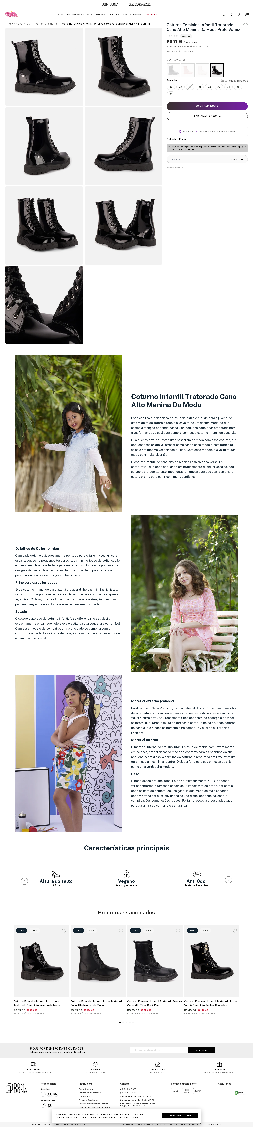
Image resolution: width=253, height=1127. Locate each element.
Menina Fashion (35, 24)
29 (180, 86)
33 (218, 86)
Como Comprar (86, 1089)
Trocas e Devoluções (89, 1100)
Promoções (150, 15)
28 (171, 86)
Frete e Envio (85, 1096)
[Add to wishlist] (245, 25)
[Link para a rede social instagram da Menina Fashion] (49, 1105)
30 (190, 86)
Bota (89, 15)
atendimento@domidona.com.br (136, 1096)
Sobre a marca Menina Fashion (93, 1104)
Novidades (64, 15)
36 (170, 94)
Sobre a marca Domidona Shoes (94, 1107)
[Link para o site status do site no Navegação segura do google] (240, 1093)
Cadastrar (201, 1050)
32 (209, 86)
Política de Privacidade (90, 1093)
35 (237, 86)
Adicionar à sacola (207, 116)
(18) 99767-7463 (128, 1093)
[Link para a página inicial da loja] (16, 1100)
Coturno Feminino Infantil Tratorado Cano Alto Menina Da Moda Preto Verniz (106, 24)
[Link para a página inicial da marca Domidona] (110, 4)
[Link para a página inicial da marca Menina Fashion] (140, 4)
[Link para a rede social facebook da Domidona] (43, 1094)
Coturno (100, 15)
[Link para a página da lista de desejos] (232, 15)
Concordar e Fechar (180, 1116)
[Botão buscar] (224, 15)
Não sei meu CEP (175, 167)
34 (228, 86)
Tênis (111, 15)
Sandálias (78, 15)
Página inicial (15, 24)
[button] (229, 880)
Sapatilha (121, 15)
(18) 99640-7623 (128, 1089)
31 (200, 86)
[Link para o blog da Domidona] (55, 1094)
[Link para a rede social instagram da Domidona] (49, 1094)
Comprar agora (207, 106)
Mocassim (135, 15)
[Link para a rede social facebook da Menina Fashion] (43, 1105)
